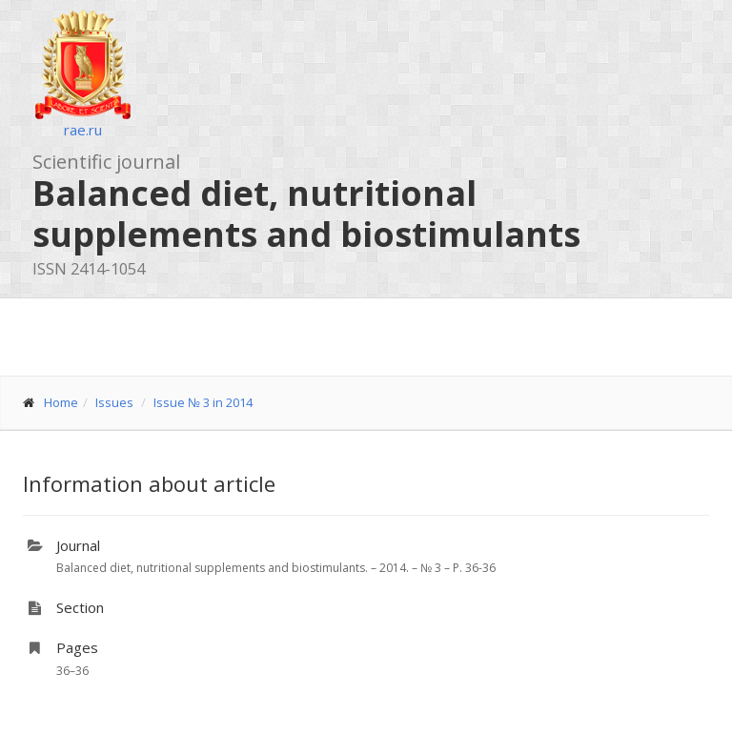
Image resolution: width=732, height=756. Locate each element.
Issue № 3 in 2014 (203, 402)
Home (61, 402)
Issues (114, 402)
